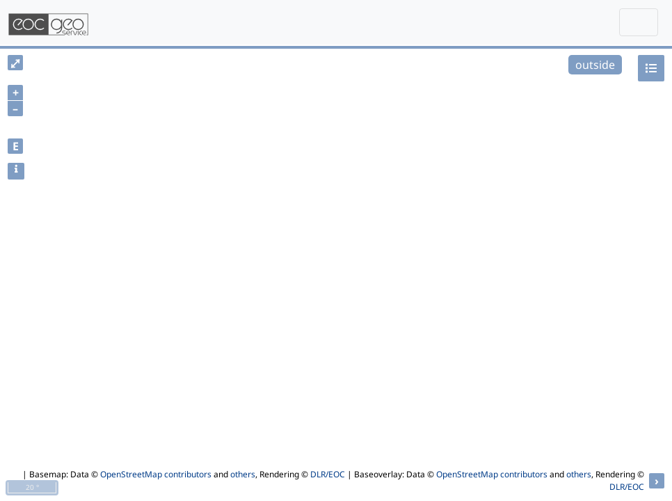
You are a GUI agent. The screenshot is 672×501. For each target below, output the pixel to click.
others (242, 474)
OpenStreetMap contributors (155, 474)
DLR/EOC (327, 474)
